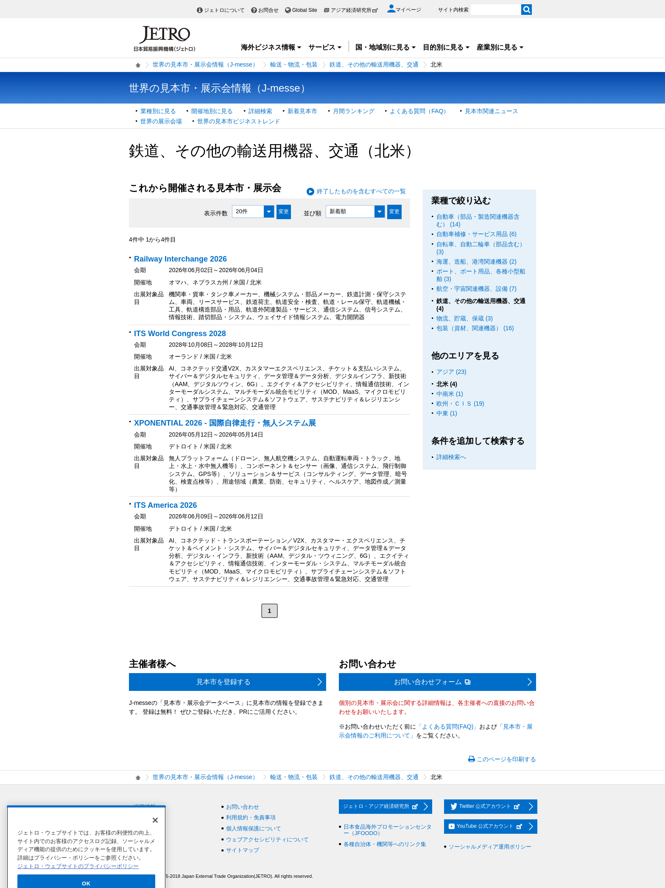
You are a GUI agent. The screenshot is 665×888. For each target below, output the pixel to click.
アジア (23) (451, 371)
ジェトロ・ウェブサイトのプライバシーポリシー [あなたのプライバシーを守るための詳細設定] (78, 880)
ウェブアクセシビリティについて (267, 839)
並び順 (312, 212)
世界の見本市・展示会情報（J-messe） (205, 64)
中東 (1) (446, 413)
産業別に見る (500, 47)
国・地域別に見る (385, 47)
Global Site (304, 10)
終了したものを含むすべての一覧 (361, 191)
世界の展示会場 (161, 121)
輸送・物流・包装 (294, 64)
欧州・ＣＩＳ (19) (460, 403)
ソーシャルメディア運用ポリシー (490, 846)
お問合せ (268, 10)
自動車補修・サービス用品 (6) (476, 234)
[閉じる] (155, 834)
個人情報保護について (253, 828)
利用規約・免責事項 (251, 817)
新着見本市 (302, 111)
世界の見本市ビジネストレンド (238, 121)
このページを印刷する (506, 759)
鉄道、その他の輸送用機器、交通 (374, 64)
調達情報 (145, 817)
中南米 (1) (449, 393)
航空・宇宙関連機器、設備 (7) (476, 288)
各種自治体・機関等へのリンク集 (385, 844)
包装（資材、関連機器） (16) (475, 328)
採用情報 (145, 807)
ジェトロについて (224, 10)
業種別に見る (158, 111)
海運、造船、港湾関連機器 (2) (476, 261)
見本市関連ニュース (491, 111)
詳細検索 (260, 111)
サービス (325, 47)
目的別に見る (446, 47)
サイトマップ (242, 850)
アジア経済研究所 (354, 10)
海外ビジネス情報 (271, 47)
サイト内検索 (453, 10)
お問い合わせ (242, 807)
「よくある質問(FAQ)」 (447, 726)
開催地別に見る (212, 111)
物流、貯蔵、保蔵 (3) (464, 318)
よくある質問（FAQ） (419, 111)
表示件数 (216, 212)
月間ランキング (353, 111)
